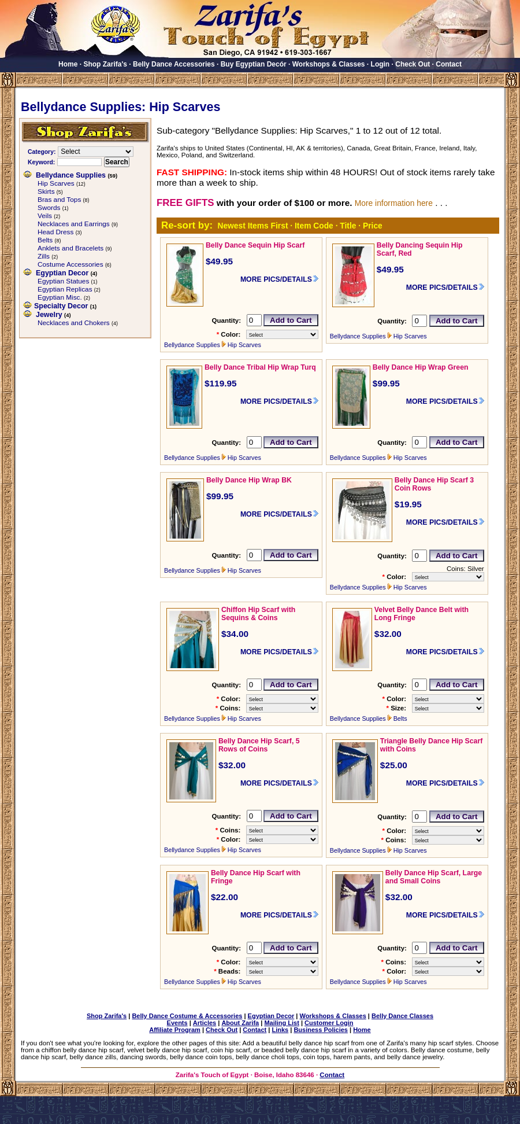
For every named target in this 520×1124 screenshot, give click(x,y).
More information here (394, 203)
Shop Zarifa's (105, 64)
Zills (44, 256)
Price (372, 225)
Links (280, 1029)
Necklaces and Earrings (74, 224)
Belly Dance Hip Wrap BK (249, 480)
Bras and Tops (59, 200)
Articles (204, 1022)
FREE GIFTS (185, 202)
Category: (41, 152)
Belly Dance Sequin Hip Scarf (255, 245)
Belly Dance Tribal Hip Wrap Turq (260, 367)
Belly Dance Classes (402, 1015)
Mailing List (281, 1022)
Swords (49, 208)
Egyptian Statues (63, 281)
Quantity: (226, 320)
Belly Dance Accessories (174, 64)
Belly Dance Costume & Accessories (187, 1015)
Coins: (230, 708)
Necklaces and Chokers (74, 323)
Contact (449, 64)
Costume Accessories (70, 264)
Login (380, 64)
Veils (45, 216)
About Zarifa (240, 1022)
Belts (45, 240)
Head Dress (55, 232)
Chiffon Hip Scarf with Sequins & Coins (258, 614)
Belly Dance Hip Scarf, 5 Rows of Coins (259, 745)
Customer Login (328, 1022)
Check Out (412, 64)
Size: (398, 708)
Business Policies (321, 1029)
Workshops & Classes (328, 64)
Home (67, 64)
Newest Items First (252, 225)
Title (348, 225)
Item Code (314, 225)
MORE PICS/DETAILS (276, 279)
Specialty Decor (61, 306)
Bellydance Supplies (71, 175)
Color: (230, 334)
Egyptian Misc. (60, 297)
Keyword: (41, 162)
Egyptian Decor (62, 273)
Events (177, 1022)
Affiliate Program (174, 1029)
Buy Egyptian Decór (254, 64)
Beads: (229, 971)
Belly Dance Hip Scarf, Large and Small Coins (433, 877)
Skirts (46, 191)
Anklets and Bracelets (70, 248)
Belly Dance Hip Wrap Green (421, 367)
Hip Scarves (56, 183)
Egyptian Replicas (65, 289)
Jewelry (49, 315)
